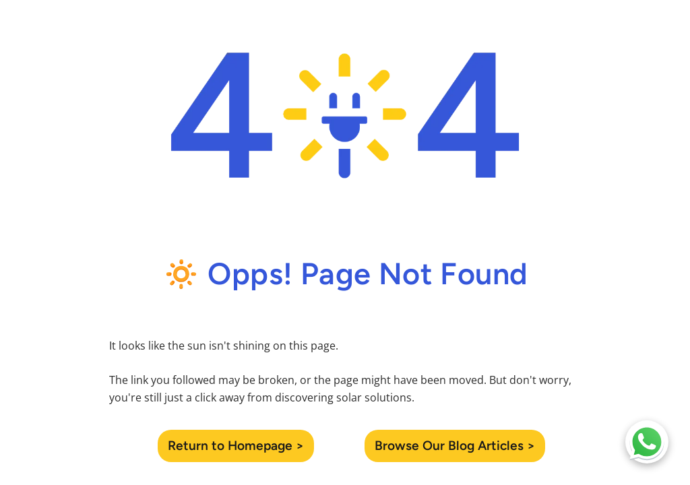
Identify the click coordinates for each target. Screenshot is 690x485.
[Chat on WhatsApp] (646, 441)
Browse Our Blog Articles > (455, 445)
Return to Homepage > (236, 445)
